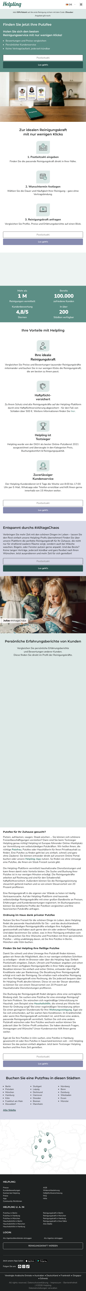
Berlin (8, 1086)
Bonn (63, 1089)
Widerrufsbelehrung (51, 1190)
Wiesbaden (66, 1095)
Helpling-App (33, 859)
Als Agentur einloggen (53, 1238)
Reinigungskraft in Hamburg (54, 1218)
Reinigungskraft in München (54, 1215)
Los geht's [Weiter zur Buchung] (43, 64)
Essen (63, 1098)
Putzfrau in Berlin (10, 1213)
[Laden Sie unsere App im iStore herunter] (30, 1260)
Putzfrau (16, 849)
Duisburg (65, 1092)
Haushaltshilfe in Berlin (12, 1221)
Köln (7, 1098)
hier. (73, 411)
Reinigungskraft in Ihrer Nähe (55, 1221)
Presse (5, 1187)
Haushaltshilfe (42, 1003)
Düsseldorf (10, 1104)
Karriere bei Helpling (11, 1193)
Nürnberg (65, 1086)
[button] (71, 4)
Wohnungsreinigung (60, 1009)
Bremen (36, 1101)
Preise (5, 1196)
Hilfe (45, 1198)
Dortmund (38, 1092)
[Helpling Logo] (12, 4)
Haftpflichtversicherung (52, 1193)
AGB (45, 1187)
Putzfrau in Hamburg (11, 1215)
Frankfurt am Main (14, 1101)
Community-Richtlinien (12, 1201)
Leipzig (36, 1089)
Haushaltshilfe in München (14, 1224)
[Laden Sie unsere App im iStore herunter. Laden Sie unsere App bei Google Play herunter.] (42, 1260)
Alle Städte (9, 1110)
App (5, 1198)
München (9, 1092)
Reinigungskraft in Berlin (53, 1213)
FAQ (45, 1196)
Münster (65, 1101)
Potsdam (9, 1089)
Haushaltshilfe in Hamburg (14, 1226)
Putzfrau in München (11, 1218)
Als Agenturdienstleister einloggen (17, 1238)
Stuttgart (37, 1086)
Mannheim (38, 1104)
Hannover (37, 1095)
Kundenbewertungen (11, 1190)
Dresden (37, 1098)
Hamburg (9, 1095)
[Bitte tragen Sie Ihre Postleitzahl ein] (43, 58)
